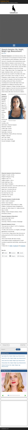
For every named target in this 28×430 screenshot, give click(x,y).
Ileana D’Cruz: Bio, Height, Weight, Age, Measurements (14, 358)
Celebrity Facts (4, 1)
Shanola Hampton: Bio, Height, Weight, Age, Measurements (13, 50)
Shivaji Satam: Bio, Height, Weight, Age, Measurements (14, 362)
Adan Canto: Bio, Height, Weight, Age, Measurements (13, 360)
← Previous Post (5, 345)
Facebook (15, 245)
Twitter (10, 245)
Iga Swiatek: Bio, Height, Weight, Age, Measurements (13, 356)
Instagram (22, 245)
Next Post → (24, 345)
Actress (4, 53)
